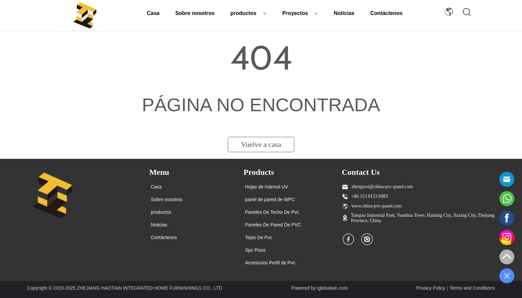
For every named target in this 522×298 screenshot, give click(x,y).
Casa (153, 13)
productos (248, 13)
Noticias (344, 13)
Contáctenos (386, 13)
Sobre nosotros (194, 13)
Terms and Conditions (472, 288)
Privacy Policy (430, 288)
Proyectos (300, 13)
